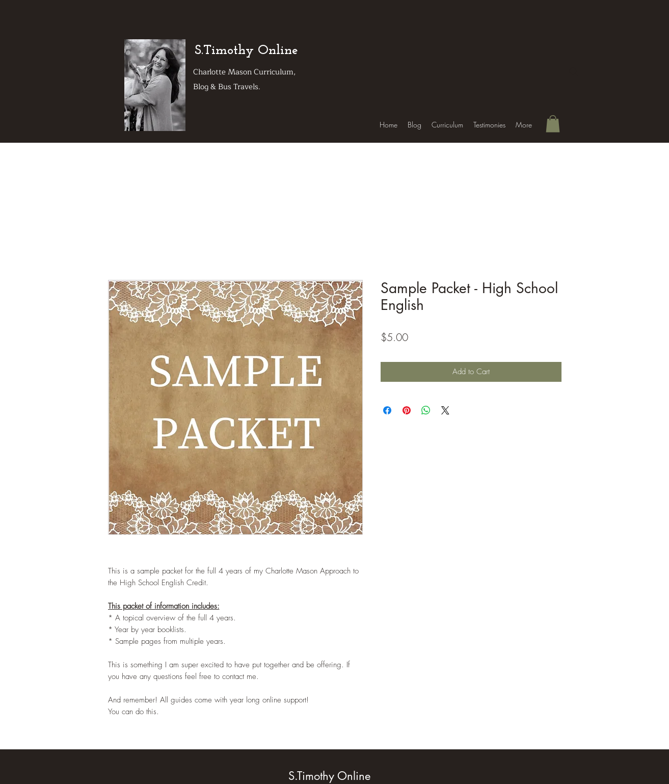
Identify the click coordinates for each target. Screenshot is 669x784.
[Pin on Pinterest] (406, 410)
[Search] (573, 72)
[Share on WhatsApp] (426, 410)
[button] (553, 123)
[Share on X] (445, 410)
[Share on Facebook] (387, 410)
